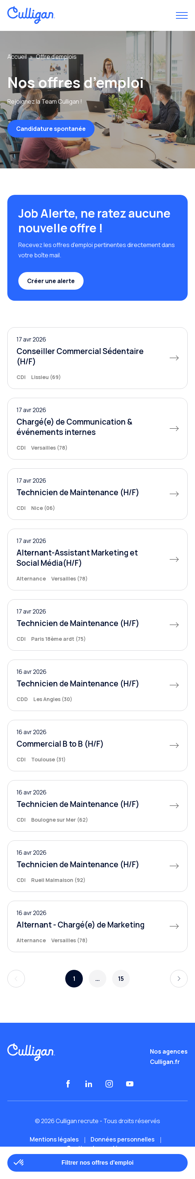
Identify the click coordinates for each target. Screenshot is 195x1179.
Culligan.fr (165, 1062)
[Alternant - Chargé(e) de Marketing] (97, 926)
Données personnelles (123, 1139)
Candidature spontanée (51, 129)
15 (121, 979)
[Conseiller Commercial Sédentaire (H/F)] (97, 358)
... (97, 979)
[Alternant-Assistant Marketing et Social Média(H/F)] (97, 559)
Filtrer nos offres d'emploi (98, 1163)
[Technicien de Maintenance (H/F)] (97, 494)
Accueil (17, 57)
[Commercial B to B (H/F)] (97, 745)
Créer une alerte (51, 281)
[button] (19, 1163)
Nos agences (169, 1051)
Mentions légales (54, 1139)
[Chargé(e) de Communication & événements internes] (97, 428)
